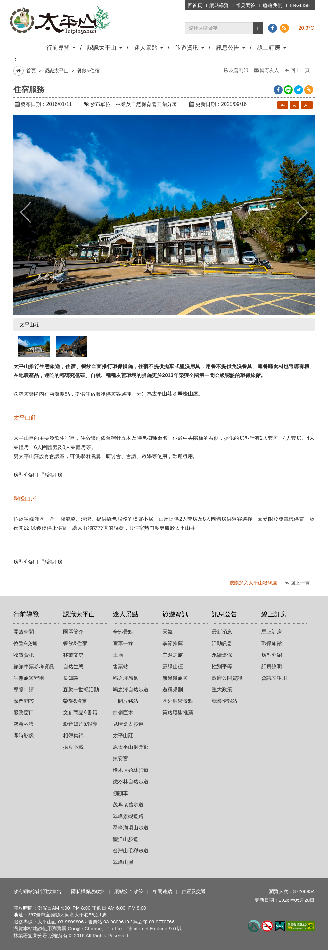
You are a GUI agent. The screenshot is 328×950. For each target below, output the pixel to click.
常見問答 (245, 5)
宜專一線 (123, 643)
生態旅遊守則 (28, 678)
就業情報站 (224, 701)
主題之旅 (172, 655)
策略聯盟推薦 (177, 712)
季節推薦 (172, 643)
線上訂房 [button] (271, 47)
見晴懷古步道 (128, 724)
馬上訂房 (271, 632)
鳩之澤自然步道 (131, 689)
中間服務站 (125, 701)
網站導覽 (219, 5)
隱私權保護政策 (88, 891)
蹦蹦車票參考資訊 (33, 666)
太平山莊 (123, 735)
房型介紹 (271, 655)
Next (302, 212)
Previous (25, 212)
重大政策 (222, 689)
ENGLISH (300, 5)
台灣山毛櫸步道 (131, 850)
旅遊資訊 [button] (189, 47)
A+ (306, 105)
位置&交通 (25, 643)
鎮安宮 (120, 758)
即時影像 (23, 735)
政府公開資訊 (227, 678)
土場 (118, 655)
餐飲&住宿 (88, 70)
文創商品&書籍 (80, 712)
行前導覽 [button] (60, 47)
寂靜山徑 (172, 666)
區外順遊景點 (177, 701)
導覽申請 (23, 689)
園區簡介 (73, 632)
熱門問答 (23, 701)
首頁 (31, 70)
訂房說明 (271, 666)
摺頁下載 (73, 747)
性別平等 (222, 666)
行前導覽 (26, 614)
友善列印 (238, 70)
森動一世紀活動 (81, 689)
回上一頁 (300, 70)
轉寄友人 (269, 70)
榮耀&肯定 (75, 701)
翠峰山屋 (123, 862)
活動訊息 (222, 643)
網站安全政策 (128, 891)
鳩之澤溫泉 (125, 678)
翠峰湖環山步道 (131, 827)
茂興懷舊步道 (128, 804)
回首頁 (195, 5)
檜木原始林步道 (131, 770)
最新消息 (222, 632)
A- (283, 105)
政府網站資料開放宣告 (37, 891)
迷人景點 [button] (148, 47)
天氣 (167, 632)
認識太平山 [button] (104, 47)
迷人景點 (125, 614)
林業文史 (73, 655)
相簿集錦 (73, 735)
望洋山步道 (125, 839)
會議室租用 (274, 678)
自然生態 (73, 666)
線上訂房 (274, 614)
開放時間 (23, 632)
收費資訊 (23, 655)
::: (2, 3)
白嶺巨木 (123, 712)
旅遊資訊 (175, 614)
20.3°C (306, 28)
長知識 (70, 678)
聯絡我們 (272, 5)
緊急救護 (23, 724)
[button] (258, 28)
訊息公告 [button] (230, 47)
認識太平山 (57, 70)
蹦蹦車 (120, 793)
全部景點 (123, 632)
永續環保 (222, 655)
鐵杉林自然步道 (131, 781)
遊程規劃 (172, 689)
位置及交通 (194, 891)
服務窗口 (23, 712)
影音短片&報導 (80, 724)
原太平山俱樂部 (131, 747)
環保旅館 (271, 643)
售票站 (120, 666)
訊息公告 (224, 614)
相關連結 (162, 891)
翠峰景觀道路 (128, 816)
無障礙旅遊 (175, 678)
